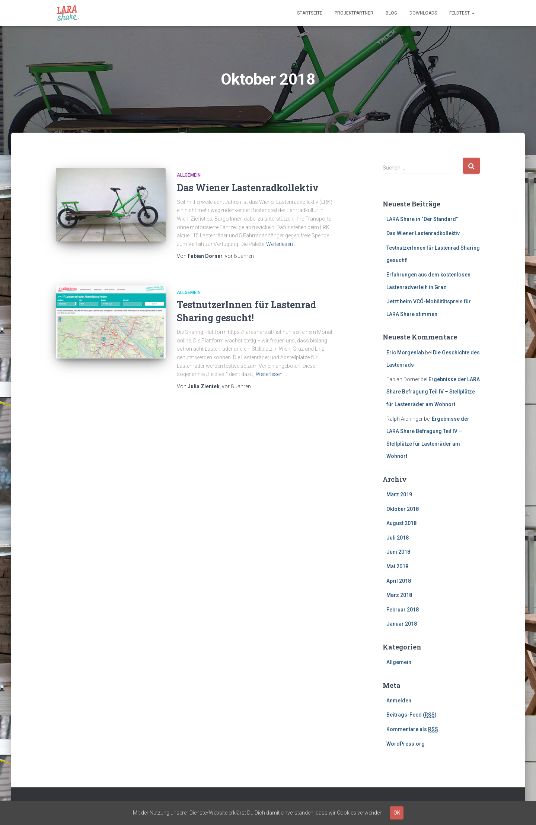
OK (396, 813)
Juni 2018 (398, 552)
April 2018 (398, 581)
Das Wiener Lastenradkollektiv (248, 187)
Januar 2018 (401, 624)
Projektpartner (354, 13)
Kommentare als (412, 729)
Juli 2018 (397, 538)
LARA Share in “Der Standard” (422, 219)
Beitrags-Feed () (411, 715)
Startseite (309, 13)
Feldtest (462, 13)
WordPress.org (405, 744)
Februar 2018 (402, 610)
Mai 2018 (397, 566)
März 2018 (399, 595)
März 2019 (399, 494)
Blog (391, 13)
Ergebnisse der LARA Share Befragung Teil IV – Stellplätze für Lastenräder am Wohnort (433, 391)
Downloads (423, 13)
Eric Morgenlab (405, 352)
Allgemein (189, 175)
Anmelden (398, 701)
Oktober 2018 (402, 509)
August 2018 (401, 523)
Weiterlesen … (281, 244)
